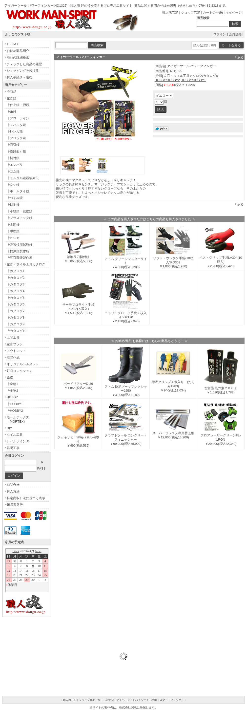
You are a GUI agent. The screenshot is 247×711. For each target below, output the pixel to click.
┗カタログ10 (16, 331)
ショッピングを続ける (23, 70)
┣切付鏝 (13, 158)
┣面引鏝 (13, 145)
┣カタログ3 (15, 284)
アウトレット (16, 351)
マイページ (234, 12)
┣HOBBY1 (15, 404)
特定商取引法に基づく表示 (26, 498)
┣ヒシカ (13, 238)
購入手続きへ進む (19, 77)
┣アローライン (18, 118)
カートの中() (213, 12)
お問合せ (13, 485)
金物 (10, 377)
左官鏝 (11, 98)
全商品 (11, 91)
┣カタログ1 (15, 271)
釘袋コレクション (19, 371)
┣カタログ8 (15, 317)
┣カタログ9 (15, 324)
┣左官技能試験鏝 (19, 244)
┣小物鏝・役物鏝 (19, 211)
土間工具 (13, 337)
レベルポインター (19, 441)
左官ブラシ (15, 344)
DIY (9, 428)
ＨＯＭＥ (13, 44)
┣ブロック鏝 (16, 138)
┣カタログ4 (15, 291)
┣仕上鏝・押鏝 (18, 105)
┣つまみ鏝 (15, 198)
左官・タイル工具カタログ (26, 264)
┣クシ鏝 (13, 185)
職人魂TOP (170, 12)
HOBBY (12, 397)
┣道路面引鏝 (16, 151)
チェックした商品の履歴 (24, 64)
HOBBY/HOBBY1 (193, 80)
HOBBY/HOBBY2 (167, 80)
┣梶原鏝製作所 (18, 251)
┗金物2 (12, 390)
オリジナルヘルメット (23, 364)
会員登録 (235, 34)
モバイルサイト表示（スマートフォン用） (158, 699)
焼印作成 (13, 357)
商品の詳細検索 (18, 57)
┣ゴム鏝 (13, 171)
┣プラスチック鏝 (19, 218)
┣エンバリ (15, 165)
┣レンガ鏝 (15, 131)
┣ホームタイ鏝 (18, 191)
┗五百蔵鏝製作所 (19, 257)
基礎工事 (13, 448)
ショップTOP (190, 12)
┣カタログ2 (15, 278)
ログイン (219, 34)
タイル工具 (15, 434)
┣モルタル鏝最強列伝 (23, 178)
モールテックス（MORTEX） (18, 419)
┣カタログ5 (15, 298)
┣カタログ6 (15, 304)
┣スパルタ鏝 (16, 125)
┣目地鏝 (13, 204)
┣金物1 (12, 384)
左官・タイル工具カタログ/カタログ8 (191, 76)
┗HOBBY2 (15, 410)
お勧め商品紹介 (18, 51)
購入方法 (13, 491)
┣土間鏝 (13, 224)
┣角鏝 (11, 111)
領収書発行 (15, 505)
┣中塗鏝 (13, 231)
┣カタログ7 (15, 311)
